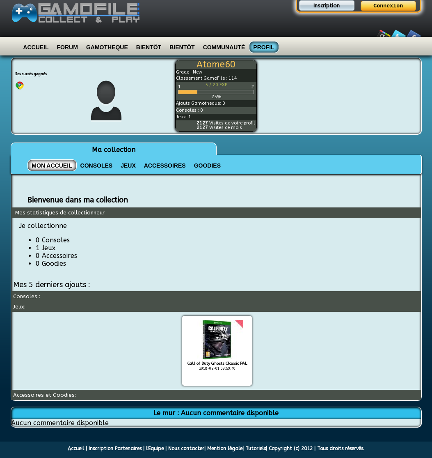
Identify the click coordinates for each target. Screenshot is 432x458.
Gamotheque (107, 47)
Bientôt (148, 47)
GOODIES (207, 165)
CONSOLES (96, 165)
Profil (263, 47)
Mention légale (224, 448)
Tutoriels (255, 448)
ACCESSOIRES (165, 165)
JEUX (128, 165)
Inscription (326, 5)
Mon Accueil (52, 165)
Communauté (224, 47)
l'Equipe (155, 448)
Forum (67, 47)
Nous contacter (186, 448)
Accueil (35, 47)
